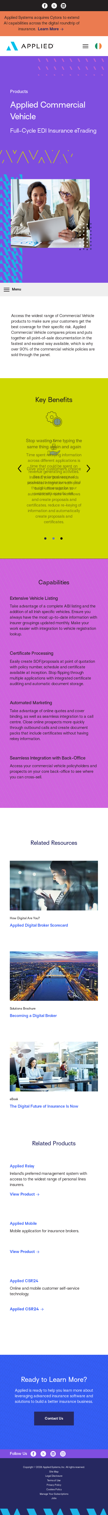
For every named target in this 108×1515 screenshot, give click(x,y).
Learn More (51, 29)
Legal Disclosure (53, 1476)
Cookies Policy (54, 1489)
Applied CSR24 (27, 1309)
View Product (25, 1194)
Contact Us (54, 1418)
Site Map (53, 1471)
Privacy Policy (54, 1485)
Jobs (53, 1498)
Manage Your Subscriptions (54, 1494)
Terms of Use (54, 1480)
